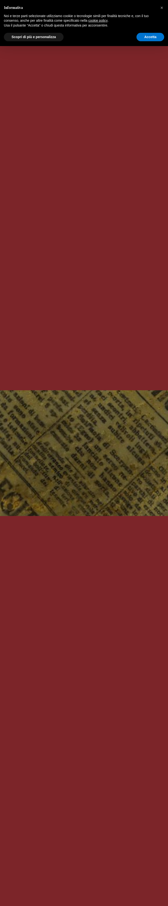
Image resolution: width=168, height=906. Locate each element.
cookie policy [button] (98, 880)
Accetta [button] (150, 897)
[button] (162, 868)
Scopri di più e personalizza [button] (34, 897)
